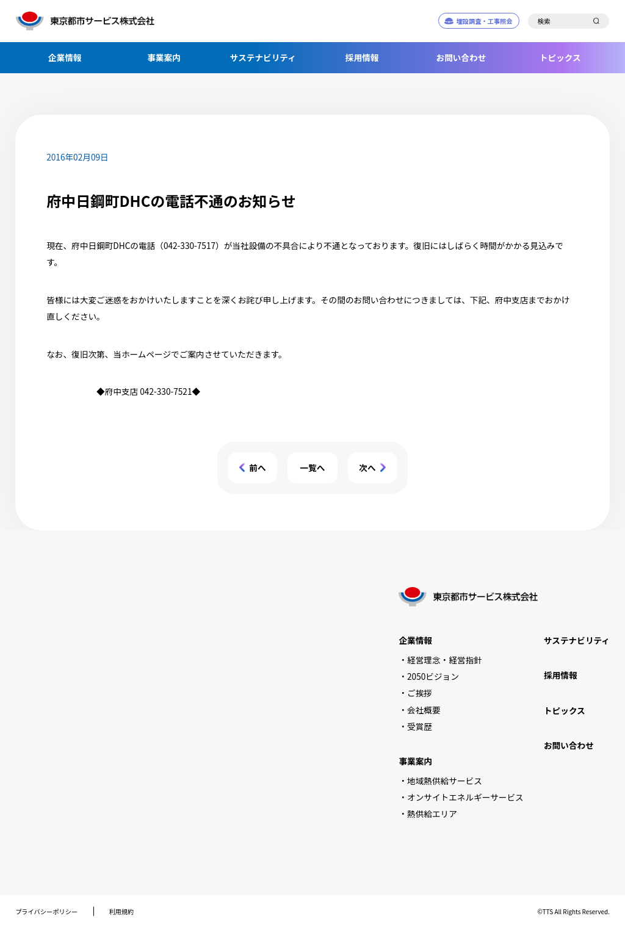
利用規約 (121, 911)
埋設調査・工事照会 (484, 21)
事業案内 (164, 57)
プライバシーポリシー (46, 911)
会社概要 (424, 710)
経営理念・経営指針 (444, 660)
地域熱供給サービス (444, 780)
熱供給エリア (432, 813)
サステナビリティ (263, 57)
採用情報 (362, 57)
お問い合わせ (461, 57)
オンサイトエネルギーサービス (465, 797)
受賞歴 (419, 726)
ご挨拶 (419, 693)
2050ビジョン (433, 676)
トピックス (560, 57)
